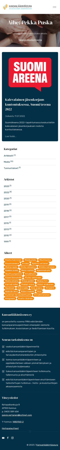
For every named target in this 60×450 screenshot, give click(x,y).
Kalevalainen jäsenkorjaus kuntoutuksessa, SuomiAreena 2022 (28, 104)
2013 (6, 229)
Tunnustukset (11, 168)
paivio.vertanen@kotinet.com (17, 415)
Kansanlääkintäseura (47, 445)
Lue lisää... (10, 136)
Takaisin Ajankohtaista (30, 40)
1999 (6, 241)
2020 (6, 198)
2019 (6, 204)
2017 (6, 217)
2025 (6, 186)
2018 (6, 211)
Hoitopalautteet (10, 428)
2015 (6, 223)
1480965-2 (18, 421)
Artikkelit (8, 155)
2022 (6, 192)
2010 (6, 235)
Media (7, 162)
